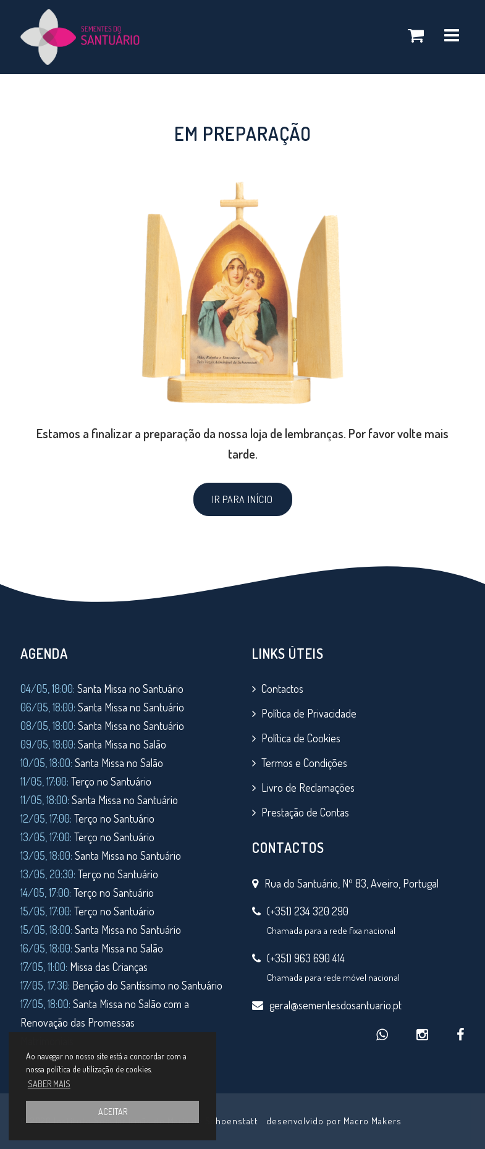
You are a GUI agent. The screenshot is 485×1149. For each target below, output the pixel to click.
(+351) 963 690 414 (306, 958)
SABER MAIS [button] (49, 1084)
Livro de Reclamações (308, 787)
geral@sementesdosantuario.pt (335, 1005)
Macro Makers (373, 1121)
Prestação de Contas (305, 812)
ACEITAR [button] (112, 1111)
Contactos (282, 688)
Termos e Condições (304, 763)
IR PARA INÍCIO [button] (242, 499)
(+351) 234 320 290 (307, 911)
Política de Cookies (300, 738)
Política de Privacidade (308, 713)
